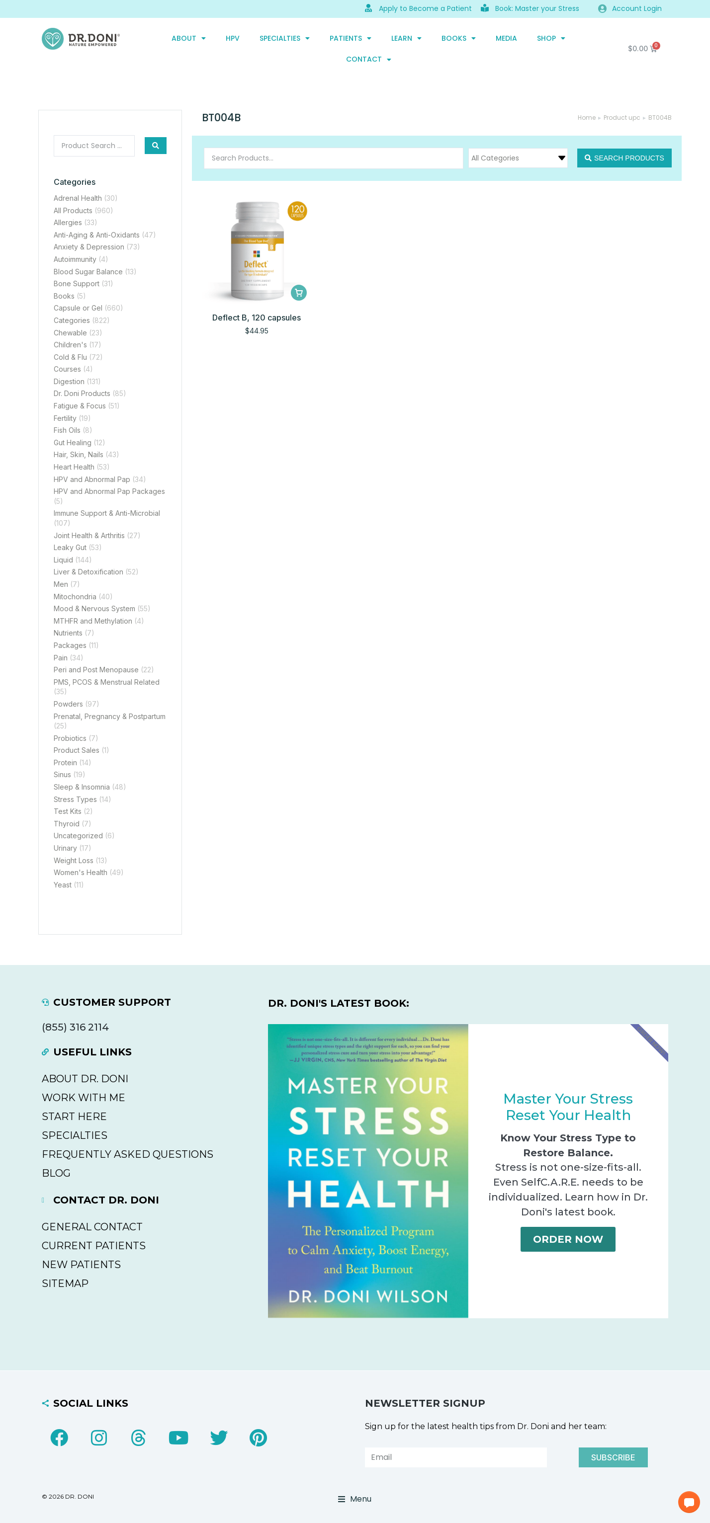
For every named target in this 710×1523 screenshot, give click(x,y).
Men (61, 584)
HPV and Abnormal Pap (92, 479)
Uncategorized (78, 835)
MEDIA (506, 38)
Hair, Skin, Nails (78, 454)
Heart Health (74, 467)
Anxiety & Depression (89, 246)
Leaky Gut (70, 547)
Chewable (70, 332)
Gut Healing (72, 442)
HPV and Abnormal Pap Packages (109, 491)
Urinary (65, 848)
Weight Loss (73, 860)
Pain (61, 657)
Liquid (63, 560)
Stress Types (75, 799)
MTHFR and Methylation (93, 621)
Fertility (65, 418)
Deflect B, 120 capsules (256, 317)
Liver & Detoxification (88, 571)
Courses (67, 369)
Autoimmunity (75, 259)
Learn (406, 38)
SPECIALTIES (285, 38)
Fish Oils (67, 430)
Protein (65, 762)
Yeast (63, 885)
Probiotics (70, 738)
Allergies (68, 222)
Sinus (62, 774)
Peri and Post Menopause (96, 669)
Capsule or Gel (78, 308)
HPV (233, 38)
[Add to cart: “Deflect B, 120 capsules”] (299, 293)
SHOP (551, 38)
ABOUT (189, 38)
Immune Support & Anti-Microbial (107, 513)
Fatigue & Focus (80, 405)
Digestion (69, 381)
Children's (70, 344)
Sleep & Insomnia (82, 787)
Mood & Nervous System (94, 608)
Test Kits (68, 811)
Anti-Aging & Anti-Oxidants (97, 235)
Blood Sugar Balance (88, 271)
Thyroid (67, 823)
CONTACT (368, 59)
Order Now (568, 1242)
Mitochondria (75, 596)
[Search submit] (156, 145)
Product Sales (76, 750)
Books (459, 38)
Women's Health (80, 872)
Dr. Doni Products (82, 393)
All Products (73, 210)
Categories (72, 320)
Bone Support (76, 283)
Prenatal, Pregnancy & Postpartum (110, 716)
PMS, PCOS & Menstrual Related (107, 682)
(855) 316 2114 (75, 1027)
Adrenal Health (78, 198)
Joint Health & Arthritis (89, 535)
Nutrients (68, 633)
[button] (689, 1502)
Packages (70, 645)
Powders (68, 704)
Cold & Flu (70, 357)
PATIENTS (350, 38)
